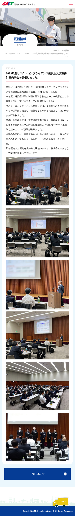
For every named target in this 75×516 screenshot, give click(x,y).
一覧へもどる (37, 474)
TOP (55, 51)
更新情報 (65, 51)
